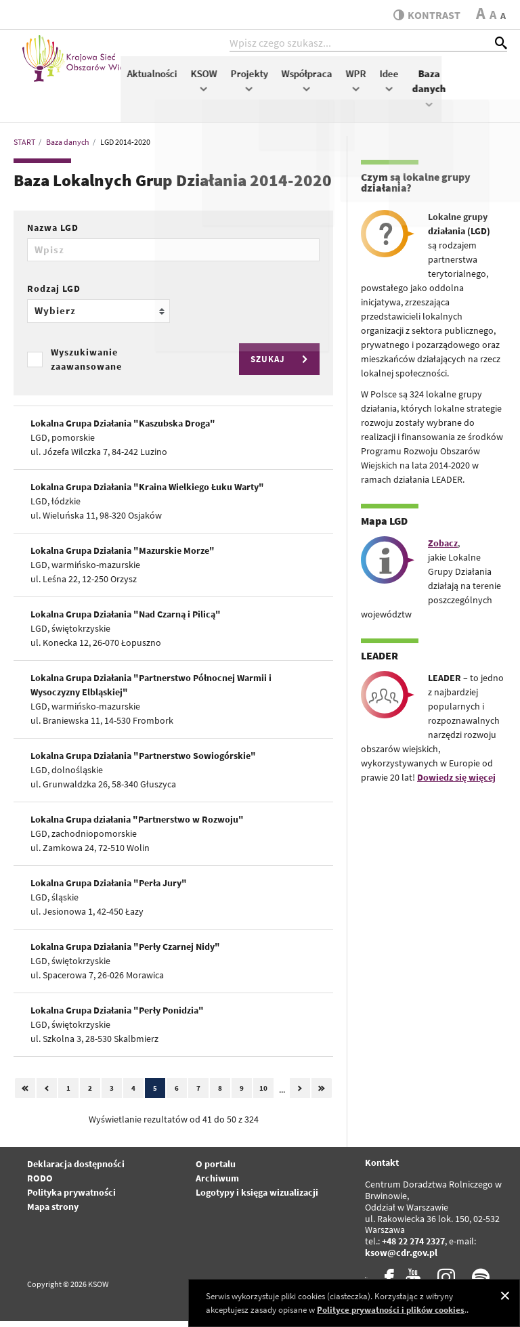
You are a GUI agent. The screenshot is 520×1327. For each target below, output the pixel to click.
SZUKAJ (281, 366)
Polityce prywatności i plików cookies (390, 1309)
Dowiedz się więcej (456, 784)
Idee (455, 85)
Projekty (315, 85)
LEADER (379, 662)
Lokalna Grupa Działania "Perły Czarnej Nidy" (125, 953)
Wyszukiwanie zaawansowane (86, 365)
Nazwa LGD (53, 234)
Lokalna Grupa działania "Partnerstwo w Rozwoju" (137, 826)
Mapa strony (53, 1213)
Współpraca (372, 85)
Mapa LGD (384, 527)
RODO (40, 1185)
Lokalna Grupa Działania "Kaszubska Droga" (122, 430)
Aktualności (218, 78)
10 (263, 1095)
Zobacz (443, 550)
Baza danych (495, 93)
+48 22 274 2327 (413, 1248)
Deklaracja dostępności (76, 1171)
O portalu (216, 1171)
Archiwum (217, 1185)
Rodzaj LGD (54, 295)
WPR (422, 85)
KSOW (270, 85)
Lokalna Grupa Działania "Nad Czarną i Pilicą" (125, 621)
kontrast (424, 15)
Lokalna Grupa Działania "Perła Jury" (108, 890)
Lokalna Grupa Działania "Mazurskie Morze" (122, 557)
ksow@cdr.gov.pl (401, 1259)
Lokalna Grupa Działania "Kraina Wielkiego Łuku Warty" (147, 493)
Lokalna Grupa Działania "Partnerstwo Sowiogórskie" (143, 762)
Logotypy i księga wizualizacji (257, 1199)
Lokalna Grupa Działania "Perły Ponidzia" (117, 1017)
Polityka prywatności (71, 1199)
